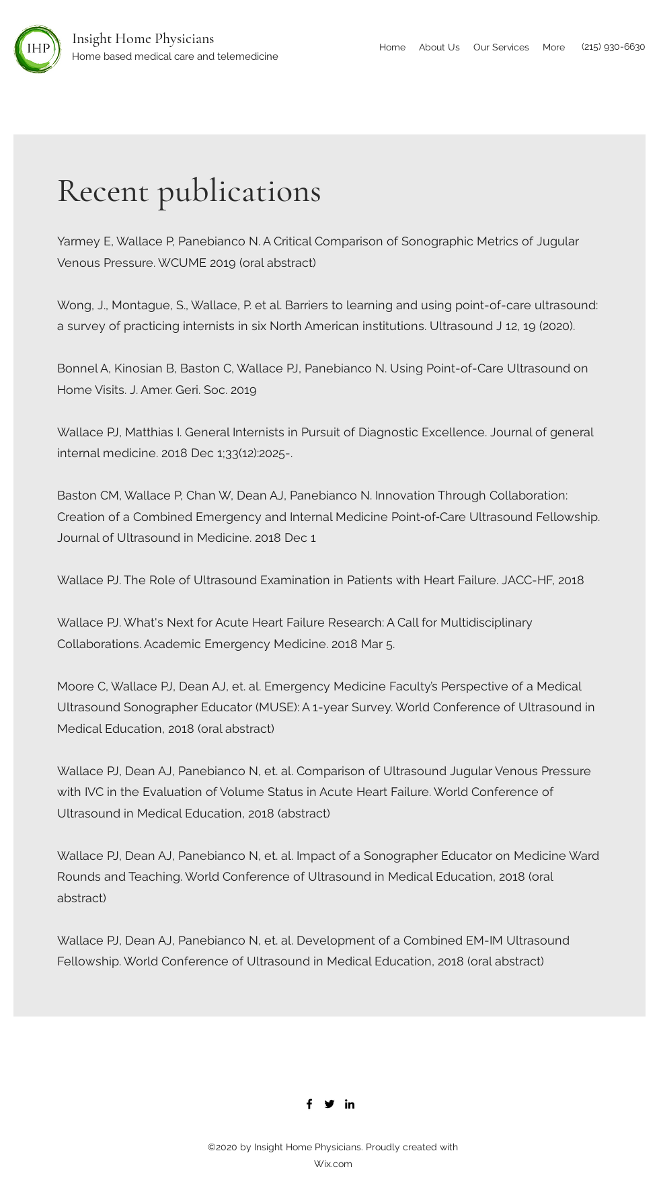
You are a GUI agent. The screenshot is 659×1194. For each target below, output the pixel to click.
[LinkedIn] (349, 1104)
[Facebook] (309, 1104)
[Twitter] (329, 1104)
